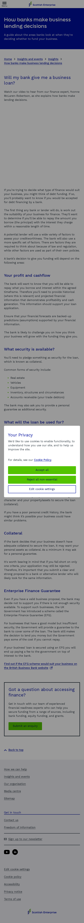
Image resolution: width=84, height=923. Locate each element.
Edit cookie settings (42, 489)
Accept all (42, 470)
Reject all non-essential (42, 479)
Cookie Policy (42, 460)
